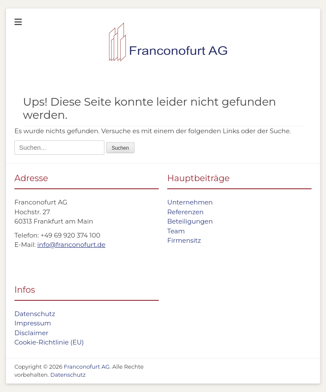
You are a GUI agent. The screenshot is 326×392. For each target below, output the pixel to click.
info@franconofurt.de (71, 245)
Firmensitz (184, 240)
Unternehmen (190, 202)
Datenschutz (34, 314)
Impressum (32, 323)
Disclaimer (31, 333)
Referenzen (185, 212)
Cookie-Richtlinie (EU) (49, 342)
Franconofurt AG (87, 366)
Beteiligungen (190, 221)
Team (176, 231)
